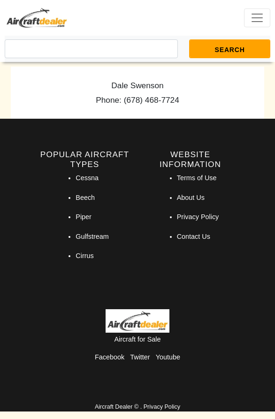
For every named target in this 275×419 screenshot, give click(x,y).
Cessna (87, 178)
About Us (191, 197)
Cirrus (84, 255)
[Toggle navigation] (257, 17)
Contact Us (193, 236)
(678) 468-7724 (151, 100)
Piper (84, 217)
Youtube (168, 357)
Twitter (140, 357)
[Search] (91, 48)
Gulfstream (92, 236)
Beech (85, 197)
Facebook (109, 357)
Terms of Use (197, 178)
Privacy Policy (198, 217)
